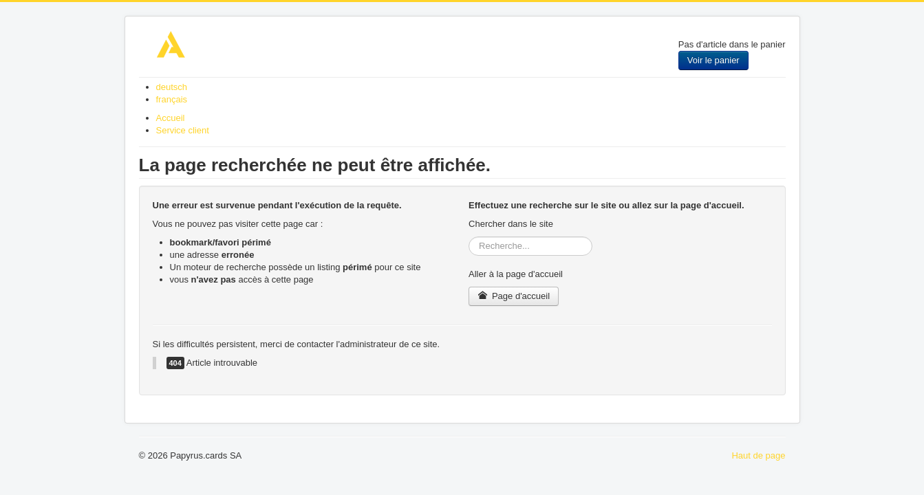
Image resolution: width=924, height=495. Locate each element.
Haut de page (758, 455)
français (172, 99)
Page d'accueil (513, 296)
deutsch (172, 87)
